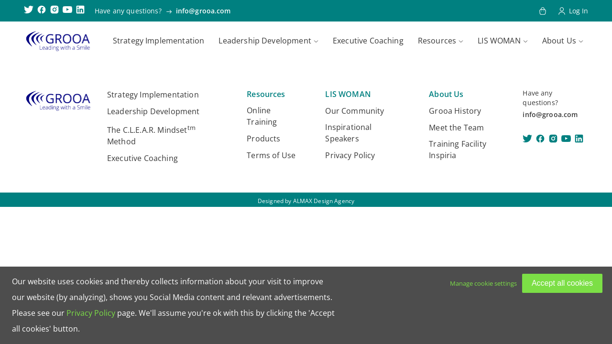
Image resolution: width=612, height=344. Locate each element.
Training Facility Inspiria (457, 150)
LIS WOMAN (499, 40)
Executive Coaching (368, 40)
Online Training (262, 116)
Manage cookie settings (483, 283)
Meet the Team (456, 127)
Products (263, 138)
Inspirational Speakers (348, 133)
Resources (437, 40)
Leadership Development (265, 40)
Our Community (354, 111)
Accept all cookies (562, 283)
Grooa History (455, 111)
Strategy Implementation (159, 40)
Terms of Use (271, 155)
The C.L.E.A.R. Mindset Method (151, 135)
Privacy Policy (350, 155)
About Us (559, 40)
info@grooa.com (203, 10)
